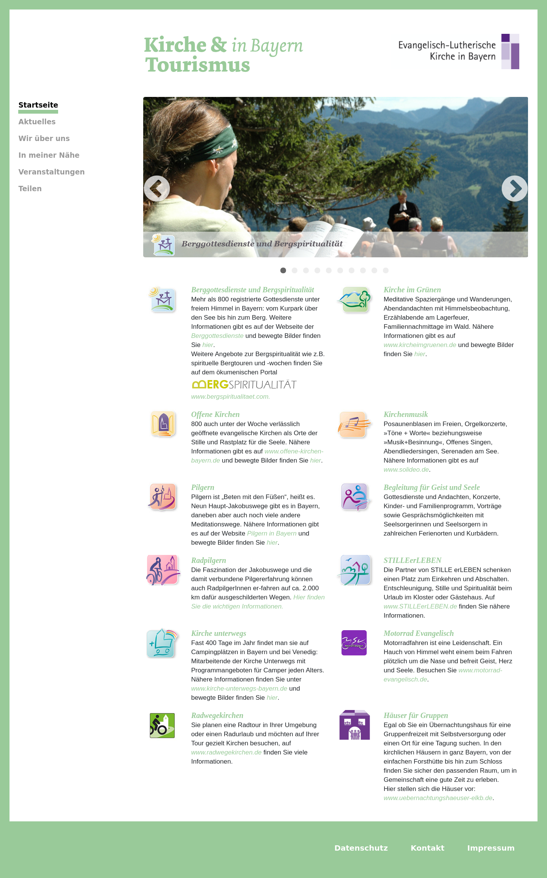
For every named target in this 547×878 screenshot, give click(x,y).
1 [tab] (284, 271)
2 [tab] (295, 271)
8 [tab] (364, 271)
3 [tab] (307, 271)
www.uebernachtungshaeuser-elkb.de (438, 798)
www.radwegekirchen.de (226, 752)
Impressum (491, 848)
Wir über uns (44, 139)
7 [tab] (352, 271)
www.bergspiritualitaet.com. (230, 396)
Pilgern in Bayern (271, 533)
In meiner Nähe (48, 155)
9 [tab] (375, 271)
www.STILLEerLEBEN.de (420, 606)
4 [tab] (318, 271)
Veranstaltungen (51, 172)
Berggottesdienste (217, 335)
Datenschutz (361, 848)
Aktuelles (36, 122)
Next (503, 178)
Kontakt (427, 848)
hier (207, 345)
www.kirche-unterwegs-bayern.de (239, 688)
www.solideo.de (406, 469)
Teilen (30, 189)
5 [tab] (330, 271)
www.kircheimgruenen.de (420, 345)
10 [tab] (386, 271)
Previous (145, 178)
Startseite (38, 105)
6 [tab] (341, 271)
